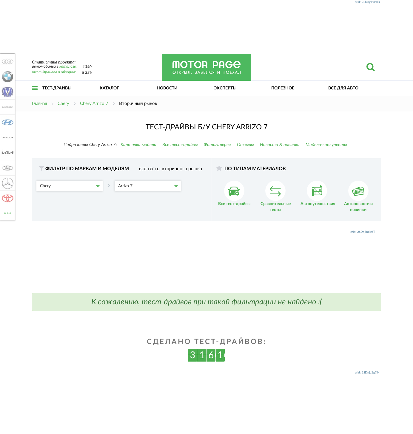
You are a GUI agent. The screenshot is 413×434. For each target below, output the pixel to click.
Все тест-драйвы (180, 144)
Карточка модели (138, 144)
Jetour (6, 137)
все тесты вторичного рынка (170, 168)
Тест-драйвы (57, 88)
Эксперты (225, 88)
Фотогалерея (217, 144)
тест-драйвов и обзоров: (54, 72)
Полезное (282, 88)
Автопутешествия (317, 193)
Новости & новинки (280, 144)
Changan (6, 92)
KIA (6, 153)
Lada (6, 168)
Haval (6, 107)
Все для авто (343, 88)
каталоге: (68, 67)
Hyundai (6, 122)
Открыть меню (35, 95)
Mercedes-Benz (6, 183)
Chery (70, 186)
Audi (6, 61)
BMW (6, 77)
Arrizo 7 (148, 186)
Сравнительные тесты (276, 196)
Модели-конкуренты (326, 144)
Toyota (6, 198)
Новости (167, 88)
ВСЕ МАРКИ (6, 212)
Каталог (109, 88)
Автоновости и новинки (358, 196)
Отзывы (245, 144)
